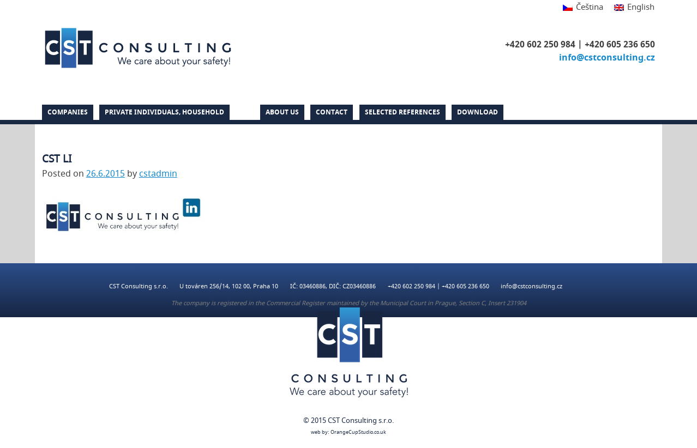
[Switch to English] (631, 8)
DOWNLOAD (477, 112)
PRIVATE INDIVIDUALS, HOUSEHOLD (164, 112)
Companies (67, 112)
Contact (331, 112)
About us (282, 112)
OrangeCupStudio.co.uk (358, 432)
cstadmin (158, 173)
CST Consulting (138, 48)
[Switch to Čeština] (583, 8)
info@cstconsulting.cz (607, 57)
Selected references (402, 112)
